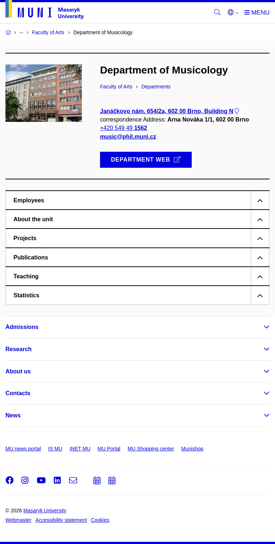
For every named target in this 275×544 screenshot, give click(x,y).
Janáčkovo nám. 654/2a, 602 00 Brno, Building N (170, 111)
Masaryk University (44, 510)
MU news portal (23, 449)
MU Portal (108, 449)
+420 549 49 (123, 128)
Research (18, 349)
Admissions (22, 327)
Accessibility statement (61, 520)
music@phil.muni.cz (128, 137)
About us (18, 371)
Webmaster (18, 520)
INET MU (79, 449)
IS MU (55, 449)
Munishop (192, 449)
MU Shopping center (151, 449)
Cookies (100, 520)
